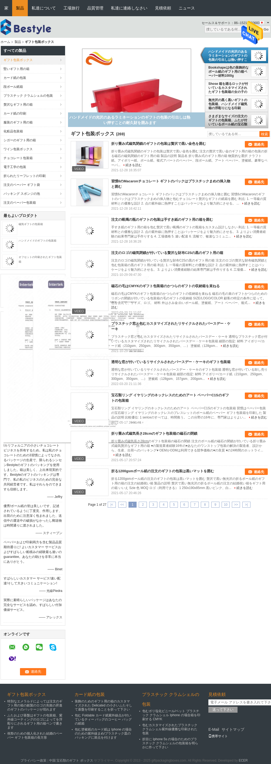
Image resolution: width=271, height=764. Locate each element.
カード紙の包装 (15, 78)
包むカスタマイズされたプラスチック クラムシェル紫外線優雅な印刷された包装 (169, 729)
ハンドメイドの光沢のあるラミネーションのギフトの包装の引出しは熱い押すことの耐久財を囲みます (227, 56)
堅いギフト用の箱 (16, 69)
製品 (20, 8)
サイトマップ (233, 729)
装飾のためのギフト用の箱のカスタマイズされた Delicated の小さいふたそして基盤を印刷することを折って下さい (103, 705)
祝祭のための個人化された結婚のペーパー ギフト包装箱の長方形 (34, 735)
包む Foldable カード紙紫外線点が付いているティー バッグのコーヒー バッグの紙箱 (103, 719)
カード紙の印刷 (15, 113)
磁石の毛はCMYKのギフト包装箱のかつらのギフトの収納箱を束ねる (165, 286)
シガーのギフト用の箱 (20, 140)
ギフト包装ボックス (18, 60)
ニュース (187, 8)
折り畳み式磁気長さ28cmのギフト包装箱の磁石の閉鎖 (154, 433)
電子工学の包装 (15, 167)
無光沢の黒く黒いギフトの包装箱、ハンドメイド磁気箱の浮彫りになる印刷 (227, 104)
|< (111, 505)
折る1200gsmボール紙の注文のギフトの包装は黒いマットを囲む (162, 471)
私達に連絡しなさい (129, 8)
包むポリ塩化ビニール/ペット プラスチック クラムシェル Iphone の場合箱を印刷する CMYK (171, 715)
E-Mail (213, 729)
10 (225, 505)
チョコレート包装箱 (18, 158)
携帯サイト (218, 736)
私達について (44, 8)
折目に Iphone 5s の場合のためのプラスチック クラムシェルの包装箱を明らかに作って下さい (170, 743)
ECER (243, 760)
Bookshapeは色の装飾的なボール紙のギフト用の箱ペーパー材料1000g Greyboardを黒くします (228, 72)
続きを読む (134, 165)
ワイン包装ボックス (18, 149)
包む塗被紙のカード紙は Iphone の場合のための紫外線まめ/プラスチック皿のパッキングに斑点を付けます (103, 733)
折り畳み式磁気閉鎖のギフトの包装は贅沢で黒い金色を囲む (158, 144)
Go (266, 29)
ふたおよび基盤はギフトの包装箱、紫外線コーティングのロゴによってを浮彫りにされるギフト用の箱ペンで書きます (34, 721)
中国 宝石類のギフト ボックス (71, 760)
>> (236, 505)
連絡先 (259, 144)
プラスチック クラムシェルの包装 (28, 96)
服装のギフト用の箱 (18, 122)
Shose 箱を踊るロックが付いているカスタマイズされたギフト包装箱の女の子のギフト (228, 88)
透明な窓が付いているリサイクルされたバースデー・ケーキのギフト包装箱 (171, 362)
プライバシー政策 (33, 760)
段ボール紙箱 (13, 87)
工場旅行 (71, 8)
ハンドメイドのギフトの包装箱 (37, 240)
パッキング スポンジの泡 (22, 194)
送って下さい (222, 710)
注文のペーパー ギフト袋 (22, 185)
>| (246, 505)
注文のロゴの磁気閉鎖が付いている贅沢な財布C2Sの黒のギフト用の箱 (167, 253)
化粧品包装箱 (13, 131)
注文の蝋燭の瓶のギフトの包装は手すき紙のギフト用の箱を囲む (162, 219)
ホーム (5, 42)
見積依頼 (163, 8)
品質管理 (95, 8)
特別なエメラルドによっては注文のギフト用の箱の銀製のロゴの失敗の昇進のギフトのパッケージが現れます (34, 705)
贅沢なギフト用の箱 (18, 104)
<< (122, 505)
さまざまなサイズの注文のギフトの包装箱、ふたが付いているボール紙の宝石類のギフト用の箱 (227, 120)
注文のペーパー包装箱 (20, 203)
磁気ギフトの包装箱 (31, 224)
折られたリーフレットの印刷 (25, 176)
